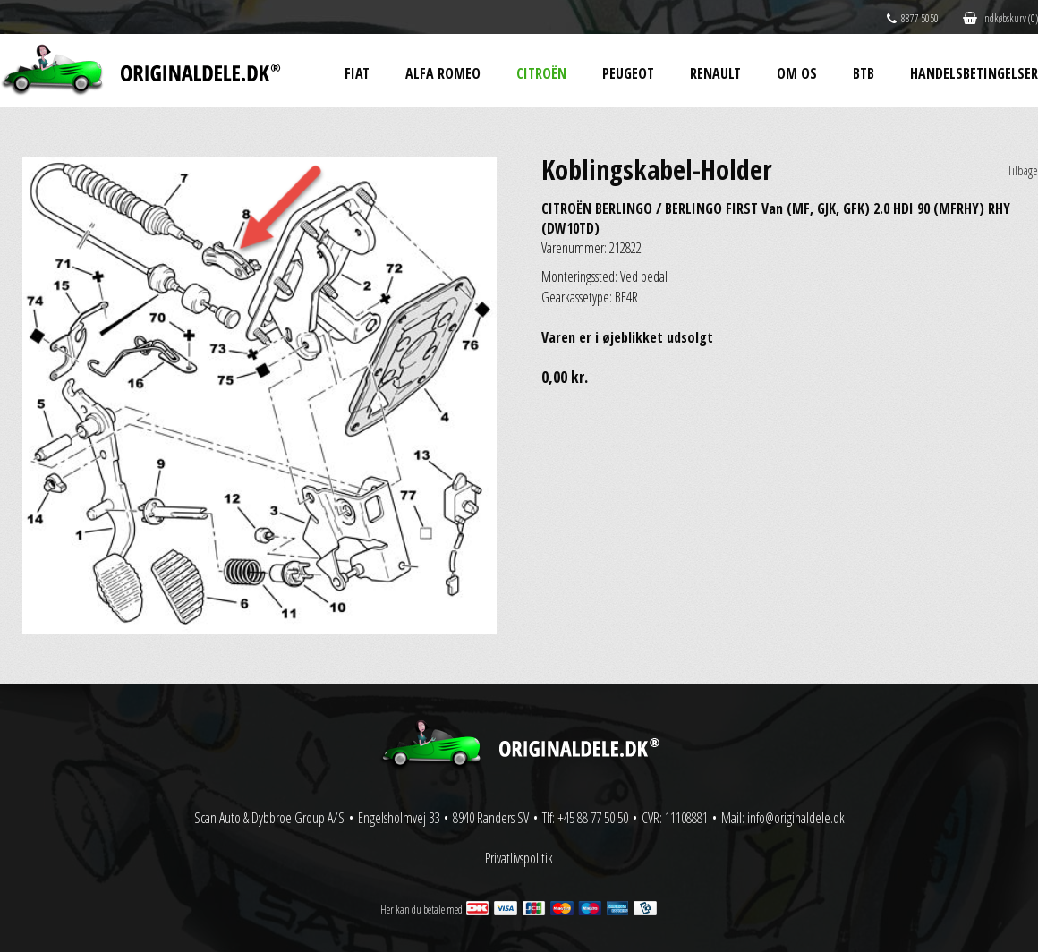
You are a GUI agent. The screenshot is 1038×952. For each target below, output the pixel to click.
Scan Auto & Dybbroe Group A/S (269, 818)
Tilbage (1023, 170)
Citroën (541, 73)
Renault (715, 73)
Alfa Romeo (443, 73)
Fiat (357, 73)
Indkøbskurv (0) (1000, 18)
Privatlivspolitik (519, 858)
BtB (863, 73)
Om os (797, 73)
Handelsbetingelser (974, 73)
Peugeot (628, 73)
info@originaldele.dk (796, 818)
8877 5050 (913, 18)
